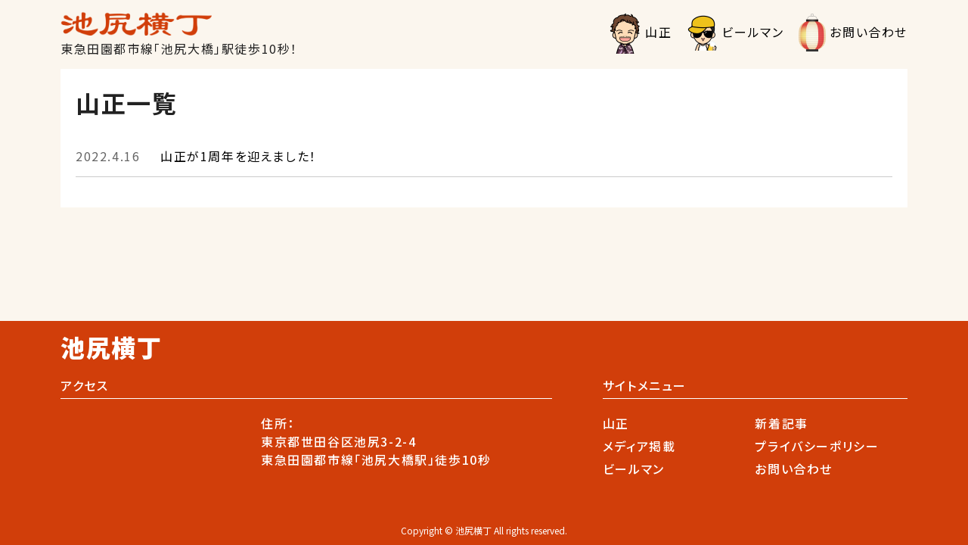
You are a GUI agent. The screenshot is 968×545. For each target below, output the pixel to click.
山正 (658, 32)
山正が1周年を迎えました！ (196, 156)
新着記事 (781, 423)
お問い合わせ (869, 32)
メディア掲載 (639, 446)
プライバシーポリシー (817, 446)
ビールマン (752, 32)
